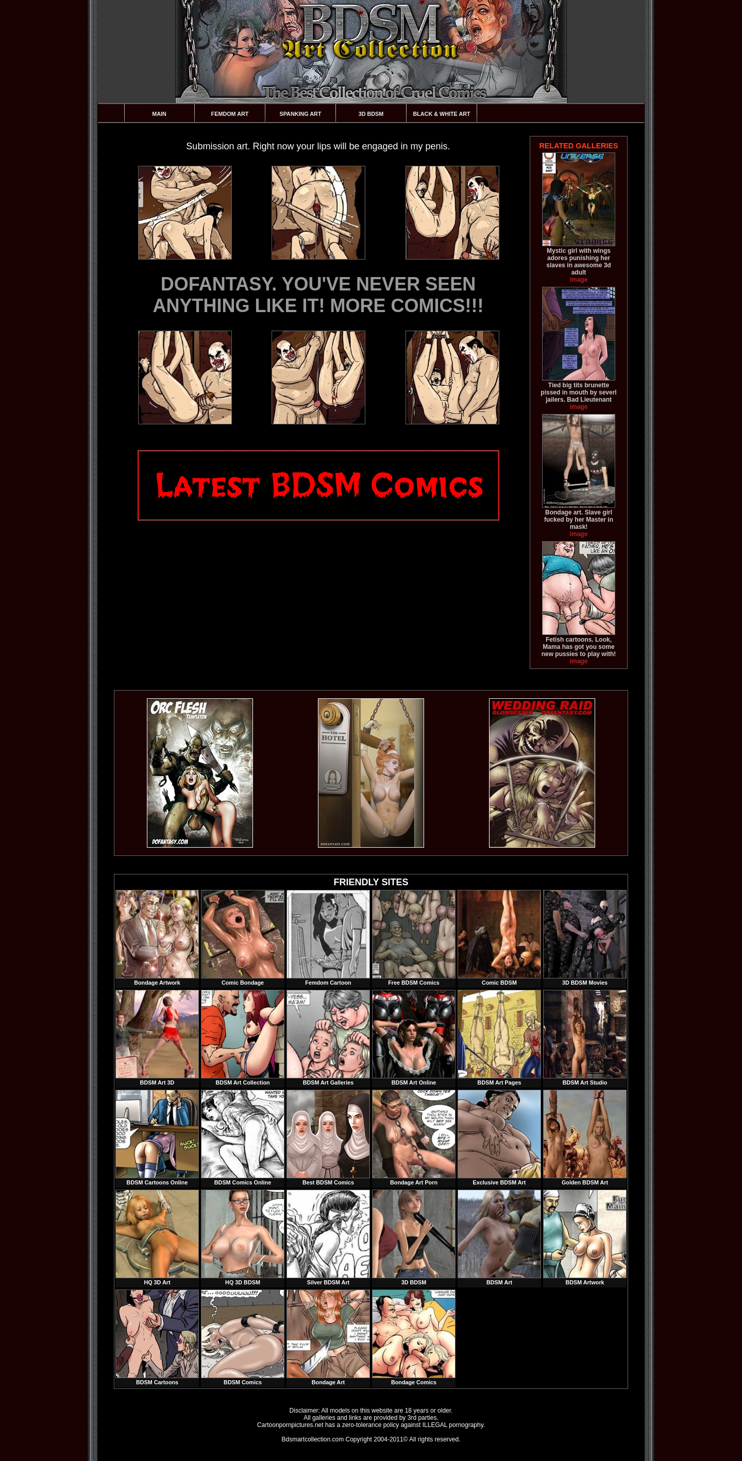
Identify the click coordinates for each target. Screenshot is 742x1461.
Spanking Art (301, 114)
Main (159, 114)
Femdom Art (230, 114)
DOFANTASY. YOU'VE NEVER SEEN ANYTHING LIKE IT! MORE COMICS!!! (318, 294)
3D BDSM (371, 114)
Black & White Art (441, 114)
